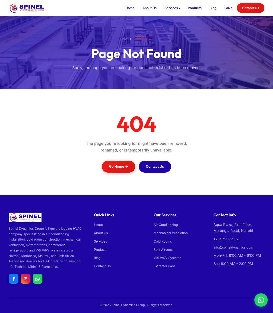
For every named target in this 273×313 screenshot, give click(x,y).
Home (130, 8)
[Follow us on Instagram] (25, 279)
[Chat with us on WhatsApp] (37, 279)
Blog (213, 8)
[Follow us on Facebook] (13, 279)
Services (171, 8)
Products (195, 8)
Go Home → (118, 166)
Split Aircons (163, 249)
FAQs (228, 8)
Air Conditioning (166, 225)
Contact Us (250, 8)
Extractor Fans (164, 266)
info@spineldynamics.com (233, 247)
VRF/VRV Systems (167, 258)
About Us (149, 8)
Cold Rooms (163, 241)
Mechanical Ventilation (171, 233)
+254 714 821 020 (227, 239)
